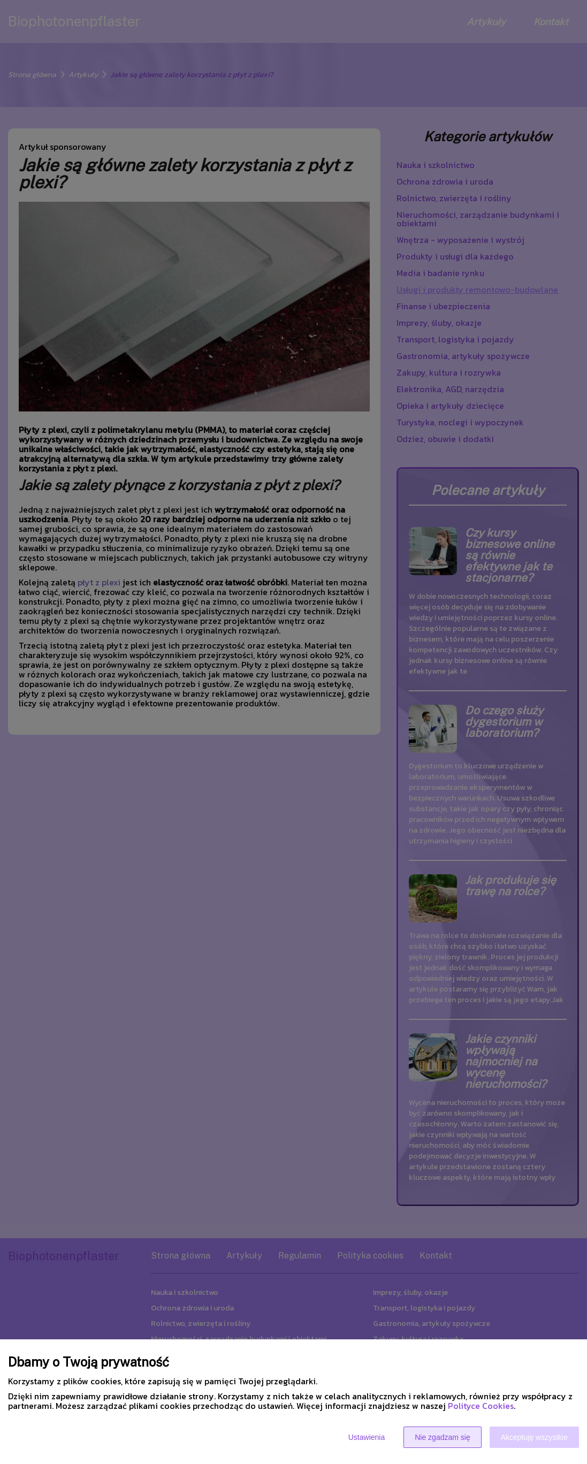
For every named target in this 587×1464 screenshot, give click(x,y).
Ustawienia (366, 1437)
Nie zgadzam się (442, 1437)
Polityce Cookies (481, 1405)
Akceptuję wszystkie (534, 1437)
